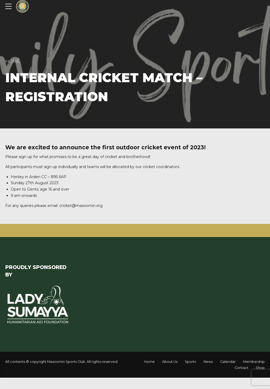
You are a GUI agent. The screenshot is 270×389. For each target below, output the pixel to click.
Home (12, 61)
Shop (260, 368)
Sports (190, 362)
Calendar (228, 362)
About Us (169, 362)
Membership (254, 362)
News (208, 362)
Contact (241, 368)
